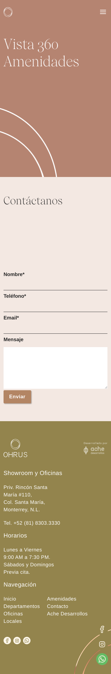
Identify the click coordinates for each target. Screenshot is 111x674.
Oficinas (13, 614)
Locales (13, 621)
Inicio (10, 599)
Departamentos (22, 606)
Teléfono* (15, 296)
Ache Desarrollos (67, 614)
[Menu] (103, 11)
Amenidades (62, 599)
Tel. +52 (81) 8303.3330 (32, 523)
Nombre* (14, 274)
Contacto (57, 606)
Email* (11, 318)
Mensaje (13, 339)
